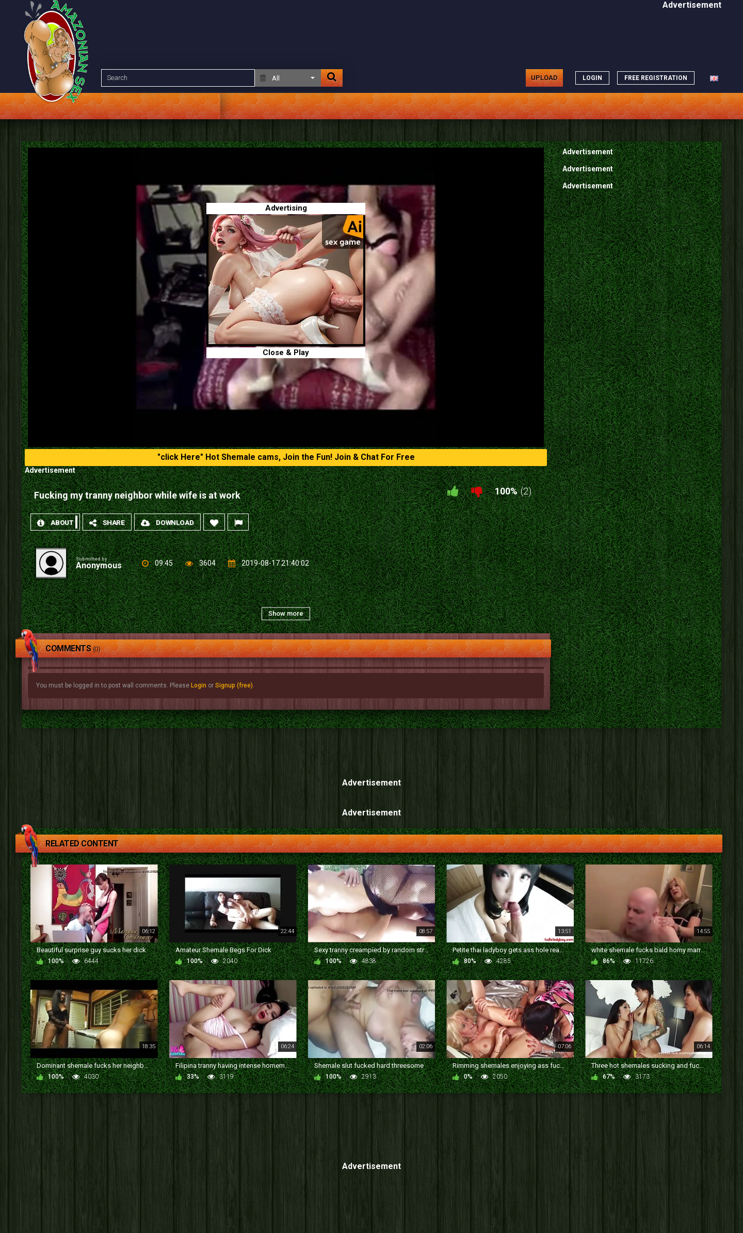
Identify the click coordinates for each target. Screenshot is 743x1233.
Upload (544, 78)
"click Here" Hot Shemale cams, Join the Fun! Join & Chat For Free (286, 457)
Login (198, 685)
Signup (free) (234, 685)
